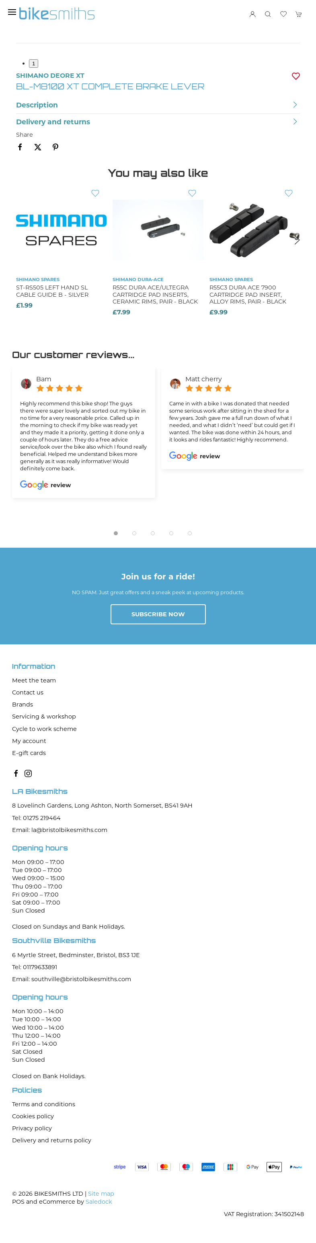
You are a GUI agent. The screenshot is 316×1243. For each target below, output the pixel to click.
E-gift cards (29, 753)
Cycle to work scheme (44, 729)
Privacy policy (32, 1128)
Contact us (27, 692)
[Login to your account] (252, 14)
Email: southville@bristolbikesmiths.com (71, 979)
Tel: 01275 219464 (36, 818)
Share (24, 134)
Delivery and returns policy (51, 1140)
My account (29, 741)
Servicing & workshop (44, 716)
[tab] (116, 533)
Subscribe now (158, 614)
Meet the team (34, 680)
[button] (12, 12)
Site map (101, 1193)
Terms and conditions (43, 1104)
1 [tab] (33, 64)
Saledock (99, 1201)
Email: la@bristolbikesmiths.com (59, 830)
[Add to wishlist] (95, 193)
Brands (22, 704)
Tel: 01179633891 (34, 967)
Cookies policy (33, 1116)
